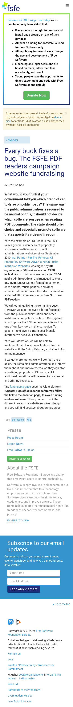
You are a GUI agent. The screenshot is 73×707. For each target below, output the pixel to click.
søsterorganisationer (31, 674)
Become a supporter (19, 459)
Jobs (11, 659)
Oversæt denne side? (20, 695)
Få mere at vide (16, 520)
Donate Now (36, 95)
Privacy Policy (27, 665)
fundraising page (20, 386)
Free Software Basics (20, 450)
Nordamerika (53, 674)
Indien (11, 678)
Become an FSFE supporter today (29, 20)
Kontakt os (14, 653)
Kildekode (13, 684)
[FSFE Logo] (11, 6)
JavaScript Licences (19, 701)
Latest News (15, 444)
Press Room (15, 437)
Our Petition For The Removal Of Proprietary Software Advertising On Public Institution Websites (31, 262)
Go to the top (62, 604)
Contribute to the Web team (24, 689)
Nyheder (13, 140)
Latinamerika (27, 678)
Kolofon (12, 665)
